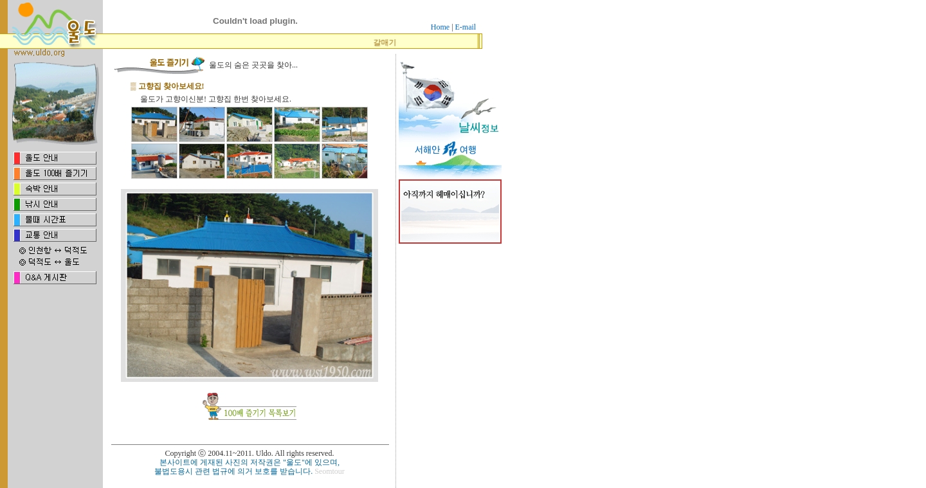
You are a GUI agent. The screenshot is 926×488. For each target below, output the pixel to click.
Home (440, 27)
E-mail (466, 27)
